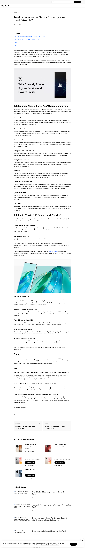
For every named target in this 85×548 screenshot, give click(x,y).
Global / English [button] (56, 1)
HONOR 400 (58, 457)
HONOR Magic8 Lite (60, 444)
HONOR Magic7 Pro (30, 469)
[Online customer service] (82, 540)
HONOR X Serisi (53, 251)
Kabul (73, 544)
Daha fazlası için (29, 451)
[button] (30, 462)
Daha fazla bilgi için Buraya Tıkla (50, 545)
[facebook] (17, 24)
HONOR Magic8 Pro (30, 444)
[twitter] (15, 24)
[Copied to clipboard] (20, 24)
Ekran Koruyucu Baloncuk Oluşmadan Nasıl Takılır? (49, 531)
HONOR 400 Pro (29, 457)
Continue (77, 1)
